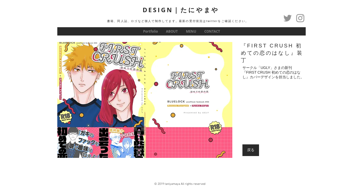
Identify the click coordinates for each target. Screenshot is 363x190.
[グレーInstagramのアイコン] (300, 18)
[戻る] (250, 150)
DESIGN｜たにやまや (181, 9)
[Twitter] (287, 18)
